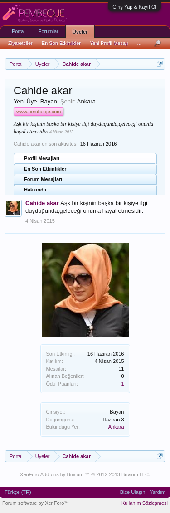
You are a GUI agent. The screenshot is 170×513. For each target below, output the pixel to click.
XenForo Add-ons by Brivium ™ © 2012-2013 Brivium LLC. (85, 474)
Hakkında (35, 189)
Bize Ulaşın (133, 492)
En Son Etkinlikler (45, 168)
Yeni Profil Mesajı (109, 43)
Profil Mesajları (41, 158)
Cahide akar (42, 203)
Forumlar (48, 31)
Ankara (116, 427)
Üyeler (80, 31)
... (139, 43)
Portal (18, 31)
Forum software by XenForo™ (35, 503)
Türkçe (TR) (18, 492)
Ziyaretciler (20, 43)
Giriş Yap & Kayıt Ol (134, 7)
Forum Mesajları (43, 179)
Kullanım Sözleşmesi (144, 503)
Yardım (157, 492)
